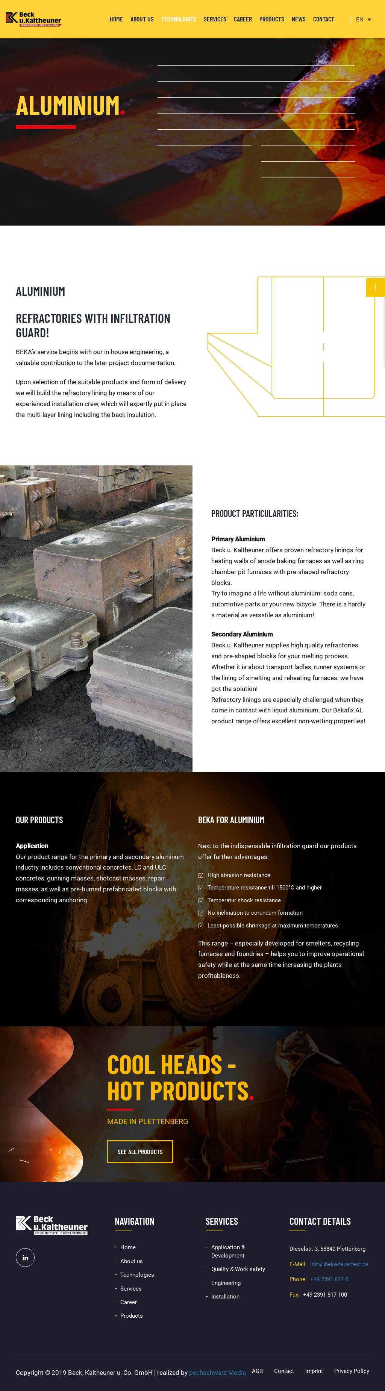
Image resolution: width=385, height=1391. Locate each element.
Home (116, 19)
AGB (257, 1371)
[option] (192, 113)
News (299, 19)
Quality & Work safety (238, 1269)
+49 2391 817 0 (329, 1279)
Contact (323, 19)
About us (142, 19)
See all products (140, 1151)
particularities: (270, 513)
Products (271, 19)
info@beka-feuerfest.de (339, 1264)
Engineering (226, 1283)
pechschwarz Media (217, 1372)
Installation (225, 1296)
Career (243, 19)
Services (215, 19)
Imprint (314, 1371)
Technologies (178, 19)
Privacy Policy (351, 1371)
